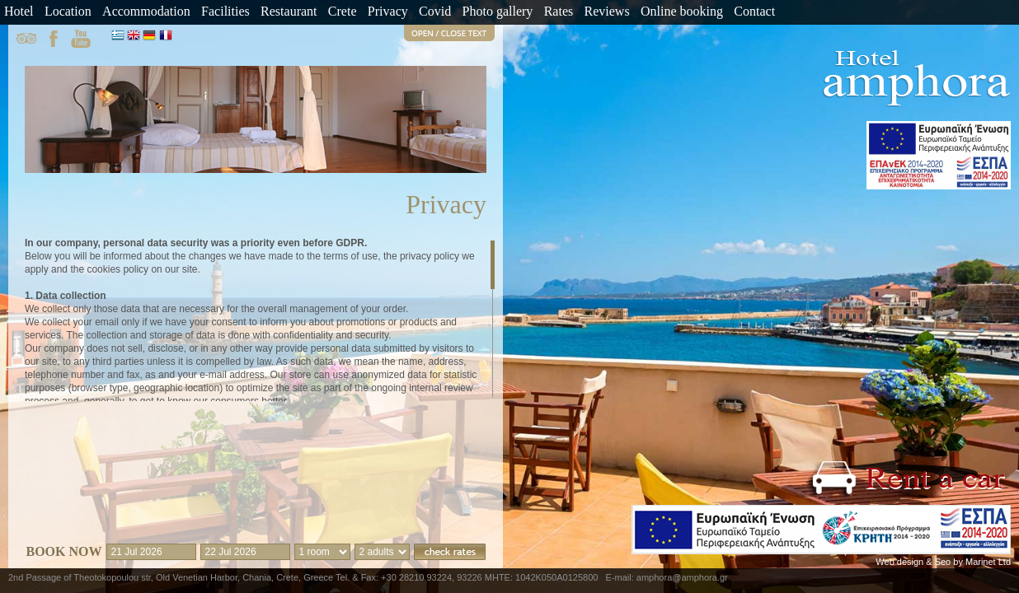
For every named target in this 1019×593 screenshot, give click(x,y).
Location (68, 11)
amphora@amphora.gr (682, 577)
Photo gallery (498, 11)
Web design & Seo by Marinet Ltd (943, 562)
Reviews (607, 11)
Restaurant (289, 11)
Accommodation (146, 11)
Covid (435, 11)
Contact (754, 11)
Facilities (225, 11)
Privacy (388, 11)
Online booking (682, 11)
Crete (342, 11)
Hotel (19, 11)
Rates (559, 11)
